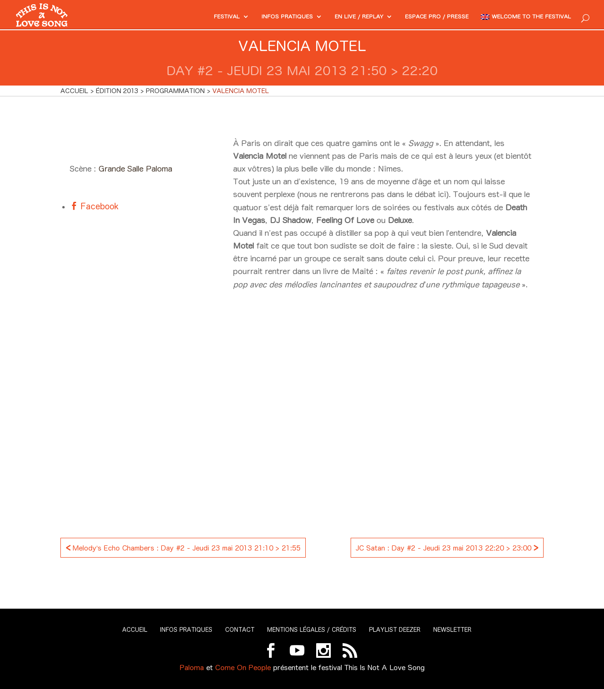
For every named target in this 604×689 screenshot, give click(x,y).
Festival (183, 17)
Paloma (192, 667)
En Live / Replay (329, 17)
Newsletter (452, 629)
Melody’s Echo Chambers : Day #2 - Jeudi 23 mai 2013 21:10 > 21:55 (183, 547)
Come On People (243, 667)
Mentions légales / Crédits (311, 629)
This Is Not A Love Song (384, 667)
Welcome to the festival (524, 17)
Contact (239, 629)
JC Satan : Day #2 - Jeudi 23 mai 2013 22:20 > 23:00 (447, 547)
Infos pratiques (249, 17)
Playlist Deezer (394, 629)
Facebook (98, 206)
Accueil (134, 629)
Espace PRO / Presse (417, 17)
